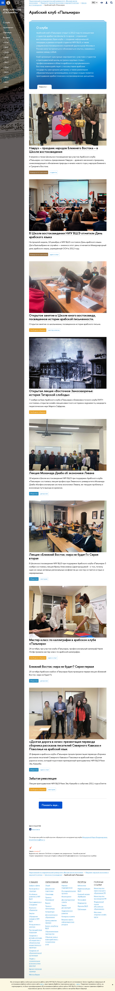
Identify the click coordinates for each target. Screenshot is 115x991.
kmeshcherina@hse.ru (37, 840)
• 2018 (5, 57)
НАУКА (65, 882)
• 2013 (5, 82)
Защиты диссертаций (66, 906)
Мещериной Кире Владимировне (94, 837)
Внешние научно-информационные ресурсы (68, 922)
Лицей (47, 885)
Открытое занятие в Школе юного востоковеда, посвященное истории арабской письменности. (62, 317)
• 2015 (5, 72)
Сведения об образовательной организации (35, 953)
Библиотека (82, 885)
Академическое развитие (67, 912)
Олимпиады (49, 894)
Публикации (82, 909)
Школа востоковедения (53, 875)
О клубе (6, 22)
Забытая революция (42, 778)
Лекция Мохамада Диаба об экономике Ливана (61, 473)
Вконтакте (36, 829)
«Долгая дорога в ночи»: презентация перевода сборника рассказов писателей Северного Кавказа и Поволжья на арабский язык (65, 745)
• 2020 (5, 47)
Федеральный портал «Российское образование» (99, 905)
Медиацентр (82, 903)
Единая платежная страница (35, 970)
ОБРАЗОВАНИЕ (52, 882)
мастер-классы (53, 330)
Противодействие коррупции (35, 931)
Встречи (6, 37)
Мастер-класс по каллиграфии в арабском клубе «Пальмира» (62, 642)
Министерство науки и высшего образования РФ (100, 890)
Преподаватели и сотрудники (35, 903)
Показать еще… (50, 805)
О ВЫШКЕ (33, 882)
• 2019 (5, 52)
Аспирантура (49, 912)
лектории (43, 579)
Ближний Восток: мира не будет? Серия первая (61, 666)
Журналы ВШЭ (83, 906)
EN (96, 2)
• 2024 (5, 42)
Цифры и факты (34, 885)
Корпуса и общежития (33, 909)
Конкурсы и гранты (68, 916)
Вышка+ (48, 903)
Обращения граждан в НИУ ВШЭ (34, 918)
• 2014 (5, 77)
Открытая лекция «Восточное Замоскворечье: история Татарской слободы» (61, 393)
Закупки (31, 913)
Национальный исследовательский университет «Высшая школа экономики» (56, 872)
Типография (82, 900)
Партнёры (7, 32)
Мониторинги (66, 897)
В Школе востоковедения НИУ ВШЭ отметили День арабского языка (65, 235)
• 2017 (5, 62)
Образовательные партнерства (51, 932)
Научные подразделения (67, 886)
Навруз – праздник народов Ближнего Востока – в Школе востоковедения (63, 150)
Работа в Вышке (34, 975)
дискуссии (44, 494)
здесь (42, 984)
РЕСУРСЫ (82, 882)
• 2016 (5, 67)
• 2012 (5, 87)
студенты (53, 172)
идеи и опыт (54, 254)
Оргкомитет (8, 27)
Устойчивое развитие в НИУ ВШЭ (34, 896)
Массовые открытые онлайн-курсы (100, 914)
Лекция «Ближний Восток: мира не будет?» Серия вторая (63, 556)
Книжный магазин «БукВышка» (84, 895)
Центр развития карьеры (51, 921)
